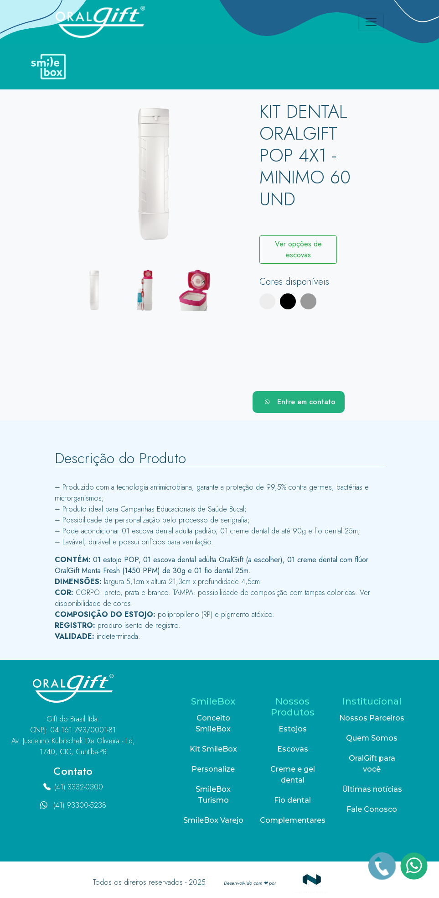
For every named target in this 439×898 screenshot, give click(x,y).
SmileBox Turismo (213, 794)
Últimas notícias (372, 789)
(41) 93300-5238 (79, 805)
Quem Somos (372, 738)
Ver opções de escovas (298, 249)
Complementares (292, 820)
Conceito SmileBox (213, 723)
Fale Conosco (371, 809)
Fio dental (292, 800)
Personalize (213, 769)
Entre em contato (299, 402)
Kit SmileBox (213, 749)
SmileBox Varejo (213, 820)
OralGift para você (372, 763)
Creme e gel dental (292, 774)
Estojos (293, 729)
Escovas (292, 749)
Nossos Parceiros (371, 718)
